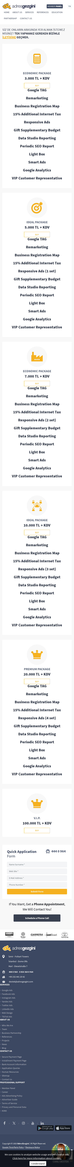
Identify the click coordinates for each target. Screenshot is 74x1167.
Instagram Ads (7, 997)
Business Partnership (10, 1033)
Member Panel (7, 1088)
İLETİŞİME (9, 37)
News (3, 1044)
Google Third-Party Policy (13, 1147)
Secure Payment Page (11, 1056)
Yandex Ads (6, 1001)
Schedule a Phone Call (37, 918)
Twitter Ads (6, 1005)
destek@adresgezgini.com (21, 981)
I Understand (38, 1163)
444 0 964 (56, 851)
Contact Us (26, 18)
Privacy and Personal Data (13, 1107)
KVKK (3, 1110)
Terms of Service (8, 1103)
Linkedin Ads (7, 1009)
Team (3, 1029)
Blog (3, 1048)
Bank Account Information (13, 1064)
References (43, 12)
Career (4, 1092)
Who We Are (6, 1025)
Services (29, 12)
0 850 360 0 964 (26, 971)
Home (6, 12)
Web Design (6, 1012)
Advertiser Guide (8, 1099)
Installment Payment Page (13, 1060)
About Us (17, 12)
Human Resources (9, 1071)
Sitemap (5, 1075)
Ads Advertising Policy (11, 1095)
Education (57, 12)
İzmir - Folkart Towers (19, 956)
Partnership (10, 18)
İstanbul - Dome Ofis (18, 961)
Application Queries (10, 1068)
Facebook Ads (7, 994)
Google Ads (6, 990)
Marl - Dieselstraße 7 (18, 966)
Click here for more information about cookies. (37, 1158)
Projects (4, 1040)
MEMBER (54, 6)
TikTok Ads (6, 1016)
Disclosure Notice (32, 1147)
